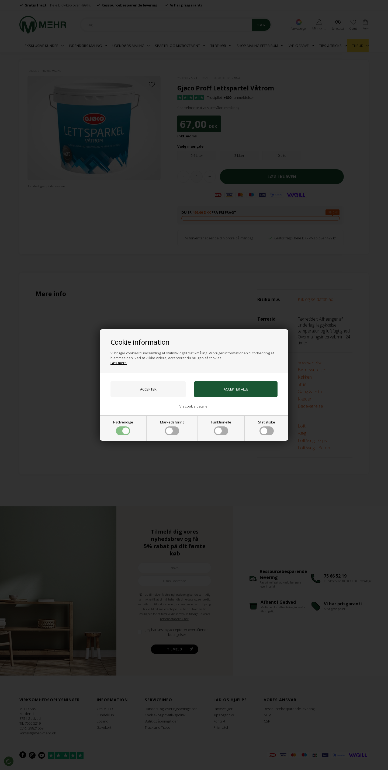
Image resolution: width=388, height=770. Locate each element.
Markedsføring (172, 427)
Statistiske (266, 427)
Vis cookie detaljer (194, 406)
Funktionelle (221, 427)
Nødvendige (123, 427)
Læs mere (118, 362)
